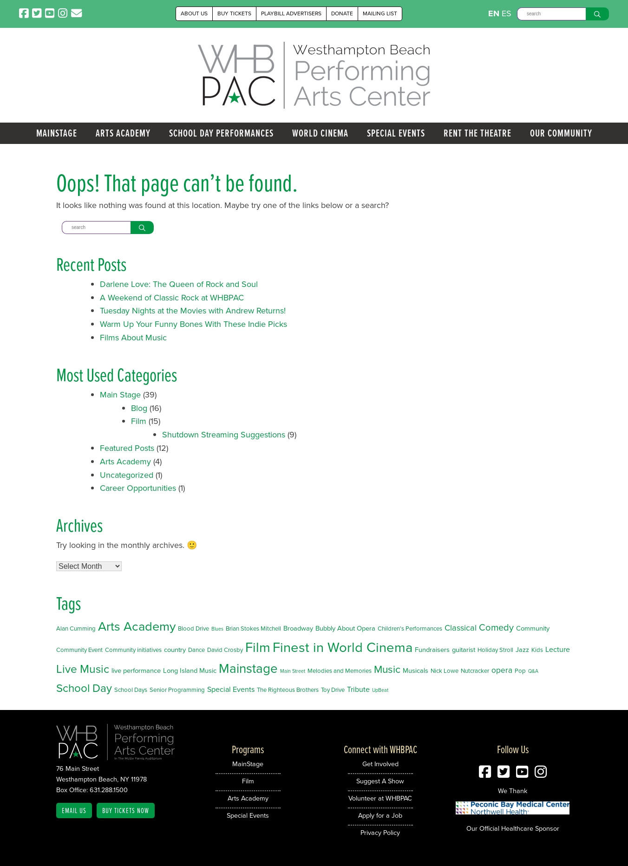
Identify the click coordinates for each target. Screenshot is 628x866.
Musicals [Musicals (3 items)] (415, 670)
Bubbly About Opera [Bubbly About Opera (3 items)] (345, 628)
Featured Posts (127, 448)
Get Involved (380, 764)
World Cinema (320, 133)
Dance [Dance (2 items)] (196, 649)
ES (506, 13)
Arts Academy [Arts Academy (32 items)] (137, 626)
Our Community (561, 133)
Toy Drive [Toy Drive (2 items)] (333, 689)
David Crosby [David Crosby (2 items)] (225, 649)
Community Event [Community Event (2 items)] (79, 649)
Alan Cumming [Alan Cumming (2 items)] (76, 628)
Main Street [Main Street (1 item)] (292, 671)
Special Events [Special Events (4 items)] (231, 689)
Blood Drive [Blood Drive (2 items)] (193, 628)
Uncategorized (126, 475)
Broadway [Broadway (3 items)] (298, 628)
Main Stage (120, 395)
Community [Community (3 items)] (533, 628)
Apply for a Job (380, 815)
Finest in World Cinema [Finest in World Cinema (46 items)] (342, 647)
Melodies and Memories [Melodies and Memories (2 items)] (339, 670)
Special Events (396, 133)
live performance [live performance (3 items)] (136, 670)
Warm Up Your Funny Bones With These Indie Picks (193, 324)
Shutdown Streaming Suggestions (223, 435)
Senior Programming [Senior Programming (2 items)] (177, 689)
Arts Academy (123, 133)
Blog (139, 408)
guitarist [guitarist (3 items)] (463, 650)
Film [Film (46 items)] (257, 647)
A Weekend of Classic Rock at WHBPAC (172, 298)
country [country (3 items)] (175, 650)
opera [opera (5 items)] (501, 670)
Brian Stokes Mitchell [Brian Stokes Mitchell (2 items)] (253, 628)
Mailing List (380, 13)
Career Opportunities (138, 488)
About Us (194, 13)
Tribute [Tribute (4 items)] (358, 689)
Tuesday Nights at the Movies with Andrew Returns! (193, 311)
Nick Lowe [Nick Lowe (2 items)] (444, 670)
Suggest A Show (380, 781)
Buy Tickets (234, 13)
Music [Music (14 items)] (387, 669)
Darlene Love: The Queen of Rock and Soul (179, 284)
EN (493, 13)
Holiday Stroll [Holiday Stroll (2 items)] (495, 649)
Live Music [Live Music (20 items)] (82, 668)
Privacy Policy (380, 832)
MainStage (56, 133)
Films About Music (133, 338)
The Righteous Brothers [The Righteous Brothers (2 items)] (288, 689)
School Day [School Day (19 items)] (84, 688)
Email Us (74, 810)
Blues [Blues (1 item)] (217, 628)
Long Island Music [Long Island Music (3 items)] (189, 670)
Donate (342, 13)
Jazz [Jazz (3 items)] (522, 650)
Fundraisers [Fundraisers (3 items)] (432, 650)
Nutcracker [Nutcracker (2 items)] (475, 670)
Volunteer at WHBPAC (380, 798)
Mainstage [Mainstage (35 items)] (248, 668)
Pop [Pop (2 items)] (520, 670)
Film (138, 421)
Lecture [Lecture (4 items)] (557, 649)
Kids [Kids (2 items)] (537, 649)
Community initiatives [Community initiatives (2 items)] (133, 649)
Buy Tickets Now (125, 810)
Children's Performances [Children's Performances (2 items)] (410, 628)
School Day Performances (221, 133)
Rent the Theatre (477, 133)
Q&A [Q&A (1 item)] (533, 671)
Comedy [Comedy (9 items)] (496, 627)
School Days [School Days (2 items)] (130, 689)
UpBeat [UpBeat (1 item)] (380, 690)
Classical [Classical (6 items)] (461, 627)
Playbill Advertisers (291, 13)
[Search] (551, 13)
